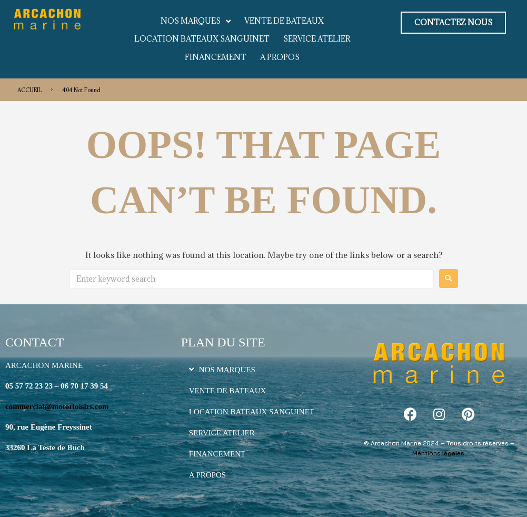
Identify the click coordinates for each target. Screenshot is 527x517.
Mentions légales (438, 453)
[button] (453, 23)
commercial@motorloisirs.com (57, 406)
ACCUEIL (29, 90)
